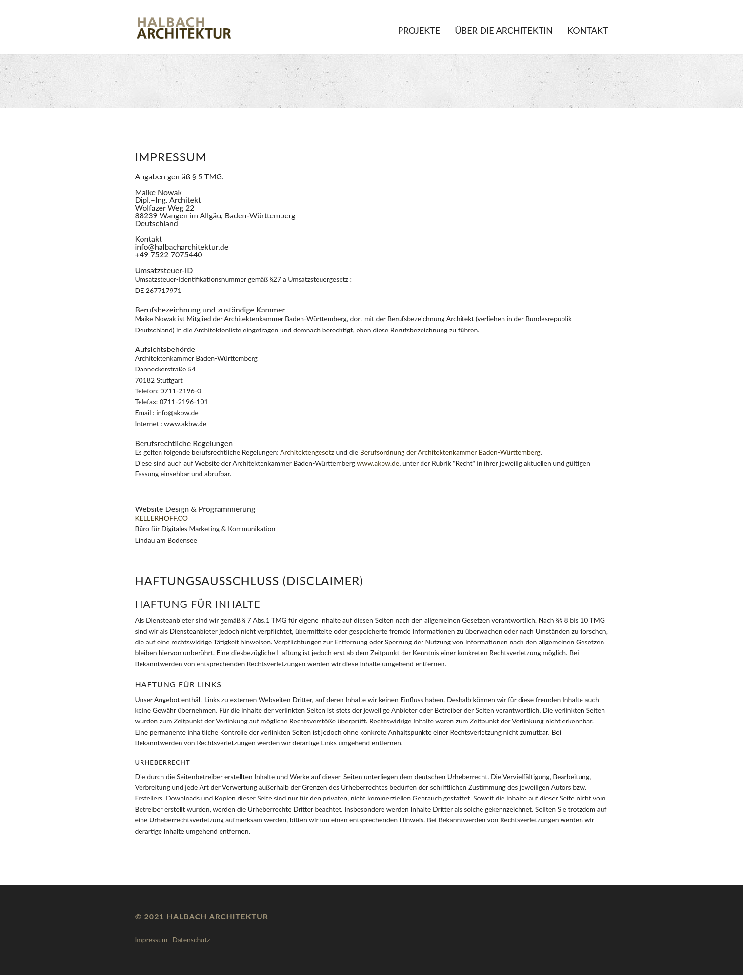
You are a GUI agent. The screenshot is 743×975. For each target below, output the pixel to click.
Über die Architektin (504, 30)
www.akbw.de (378, 463)
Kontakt (587, 30)
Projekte (419, 30)
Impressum (151, 940)
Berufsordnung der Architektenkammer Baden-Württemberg (450, 452)
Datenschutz (191, 940)
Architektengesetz (307, 452)
